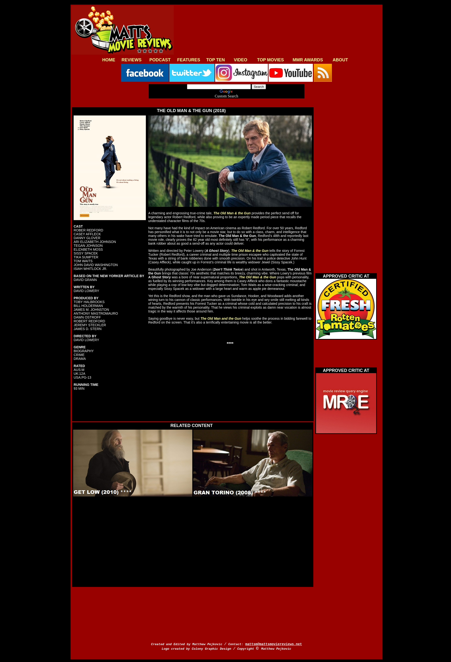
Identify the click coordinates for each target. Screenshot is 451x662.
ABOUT (340, 59)
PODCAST (160, 59)
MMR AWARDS (308, 59)
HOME (108, 59)
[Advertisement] (276, 30)
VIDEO (240, 59)
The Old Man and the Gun (220, 318)
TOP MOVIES (270, 59)
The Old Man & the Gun (232, 213)
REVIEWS (132, 59)
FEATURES (188, 59)
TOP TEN (215, 59)
